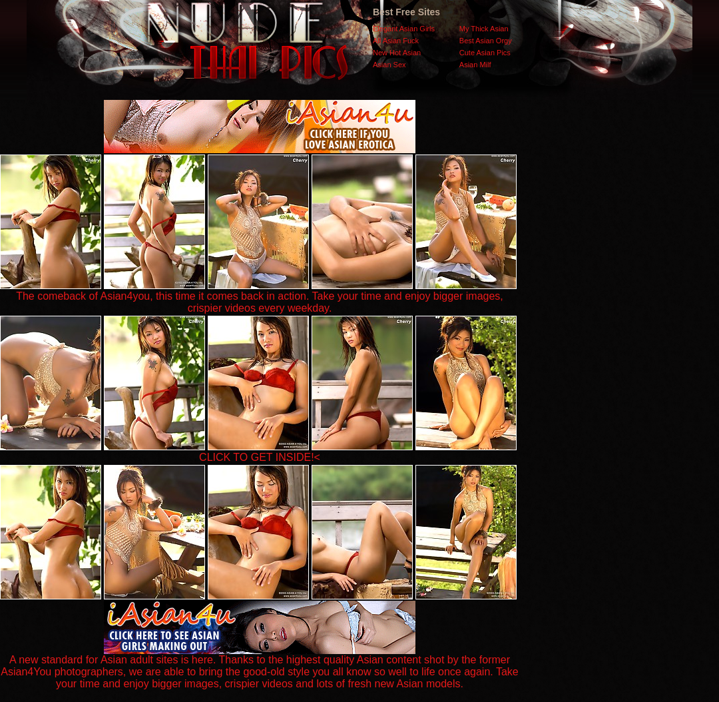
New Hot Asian (397, 53)
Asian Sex (389, 65)
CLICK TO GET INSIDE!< (259, 457)
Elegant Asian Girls (404, 29)
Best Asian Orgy (485, 41)
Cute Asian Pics (485, 53)
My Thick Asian (484, 29)
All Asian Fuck (396, 41)
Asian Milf (475, 65)
